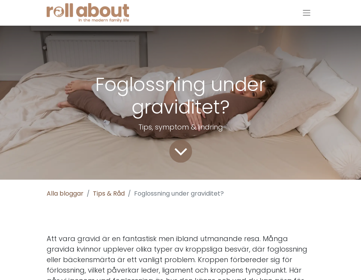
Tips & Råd (109, 193)
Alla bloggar (65, 193)
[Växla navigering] (306, 13)
